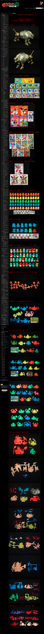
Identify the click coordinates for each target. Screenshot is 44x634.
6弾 (3, 63)
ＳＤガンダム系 (4, 129)
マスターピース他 (5, 116)
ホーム (10, 13)
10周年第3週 (3, 361)
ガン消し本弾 (5, 88)
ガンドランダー (5, 71)
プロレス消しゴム (4, 314)
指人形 (3, 276)
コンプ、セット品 (5, 180)
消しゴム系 (4, 270)
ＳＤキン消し (5, 172)
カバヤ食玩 (4, 128)
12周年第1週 (3, 367)
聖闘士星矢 (4, 32)
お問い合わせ (31, 8)
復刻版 (4, 176)
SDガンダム (4, 49)
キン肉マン (4, 21)
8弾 (3, 65)
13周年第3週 (3, 375)
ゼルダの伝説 (5, 310)
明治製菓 (4, 93)
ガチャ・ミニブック (4, 137)
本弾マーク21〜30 (5, 192)
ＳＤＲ (4, 214)
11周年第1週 (3, 362)
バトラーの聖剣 (4, 300)
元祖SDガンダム (5, 70)
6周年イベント (3, 353)
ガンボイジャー (5, 221)
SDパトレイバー (5, 82)
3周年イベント (3, 350)
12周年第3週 (3, 370)
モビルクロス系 (5, 133)
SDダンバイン (5, 83)
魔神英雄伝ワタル (5, 31)
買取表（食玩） (4, 334)
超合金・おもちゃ (5, 283)
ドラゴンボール (5, 155)
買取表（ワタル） (4, 345)
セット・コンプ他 (5, 218)
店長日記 (3, 328)
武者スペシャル (5, 201)
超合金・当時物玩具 (4, 100)
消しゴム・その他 (5, 263)
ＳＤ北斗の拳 (5, 243)
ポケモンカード (5, 54)
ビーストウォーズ (5, 111)
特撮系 (4, 157)
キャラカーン (5, 134)
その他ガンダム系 (5, 135)
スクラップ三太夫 (4, 301)
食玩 (3, 47)
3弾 (3, 59)
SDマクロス (4, 87)
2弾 (3, 58)
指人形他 (4, 78)
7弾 (3, 64)
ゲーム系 (4, 160)
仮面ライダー (5, 37)
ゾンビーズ (4, 44)
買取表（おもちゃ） (4, 337)
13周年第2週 (3, 30)
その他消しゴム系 (5, 81)
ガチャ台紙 (3, 149)
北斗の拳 (3, 240)
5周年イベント (3, 351)
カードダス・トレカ (4, 48)
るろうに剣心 (5, 53)
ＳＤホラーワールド (4, 248)
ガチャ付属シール (5, 229)
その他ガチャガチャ (4, 281)
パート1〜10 (4, 165)
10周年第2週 (3, 359)
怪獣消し (4, 293)
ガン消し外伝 (5, 27)
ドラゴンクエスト (5, 306)
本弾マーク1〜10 (5, 189)
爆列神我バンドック (4, 275)
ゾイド (4, 18)
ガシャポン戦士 (5, 144)
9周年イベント (3, 356)
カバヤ (4, 91)
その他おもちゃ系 (4, 280)
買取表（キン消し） (4, 339)
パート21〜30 (5, 167)
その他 (4, 98)
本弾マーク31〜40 (5, 193)
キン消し (4, 43)
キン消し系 (4, 150)
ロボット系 (4, 156)
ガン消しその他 (5, 140)
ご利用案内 (26, 8)
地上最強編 (4, 208)
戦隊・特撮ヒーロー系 (5, 282)
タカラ (4, 97)
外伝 (3, 212)
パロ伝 (4, 123)
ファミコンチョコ (5, 311)
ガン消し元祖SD (5, 26)
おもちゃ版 (4, 233)
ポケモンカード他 (4, 317)
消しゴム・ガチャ (5, 286)
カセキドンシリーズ (4, 264)
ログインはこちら (4, 387)
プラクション (5, 120)
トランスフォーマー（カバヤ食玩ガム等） (5, 107)
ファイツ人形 (5, 175)
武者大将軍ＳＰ (5, 204)
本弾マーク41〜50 (5, 194)
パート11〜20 (5, 166)
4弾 (3, 60)
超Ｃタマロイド (5, 217)
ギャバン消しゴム (5, 287)
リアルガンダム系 (5, 75)
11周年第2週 (3, 364)
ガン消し (4, 39)
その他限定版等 (5, 209)
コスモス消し (5, 17)
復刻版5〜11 (4, 200)
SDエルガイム (5, 86)
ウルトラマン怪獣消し (5, 290)
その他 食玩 (4, 38)
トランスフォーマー (4, 101)
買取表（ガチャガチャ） (5, 336)
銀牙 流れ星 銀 (4, 324)
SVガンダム (4, 224)
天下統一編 (4, 207)
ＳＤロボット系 (5, 145)
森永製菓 (4, 92)
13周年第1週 (3, 41)
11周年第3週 (3, 365)
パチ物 (4, 179)
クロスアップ (5, 258)
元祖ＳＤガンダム (5, 130)
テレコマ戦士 (3, 237)
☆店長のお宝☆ (4, 348)
